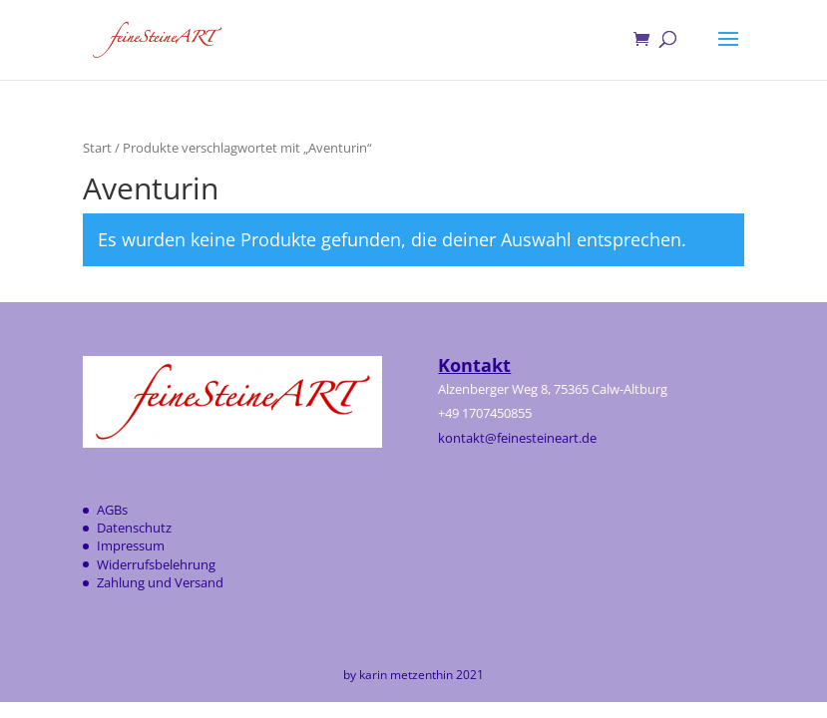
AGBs (112, 510)
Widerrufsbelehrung (156, 564)
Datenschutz (134, 528)
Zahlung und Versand (160, 582)
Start (97, 148)
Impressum (131, 545)
